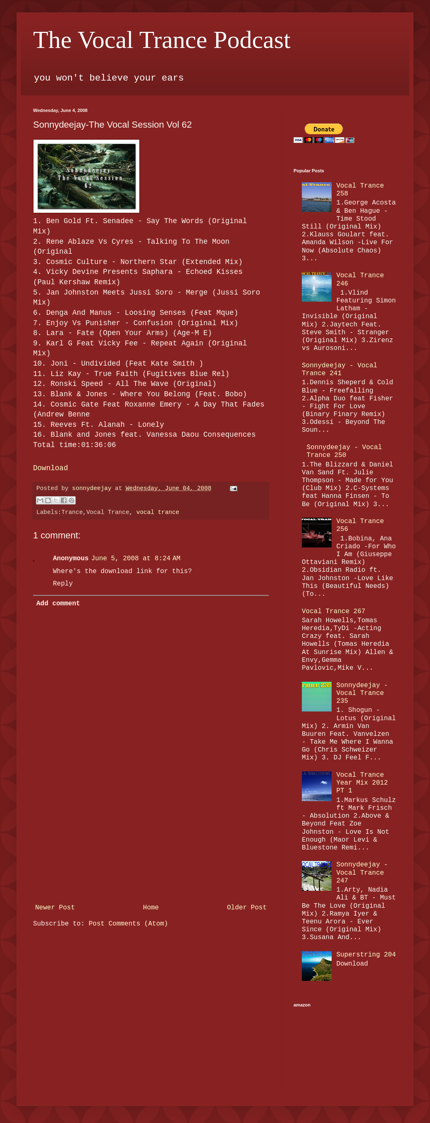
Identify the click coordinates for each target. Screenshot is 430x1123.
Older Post (247, 907)
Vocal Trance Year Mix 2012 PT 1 (362, 783)
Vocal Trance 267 (334, 611)
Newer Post (55, 907)
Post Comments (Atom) (128, 924)
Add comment (58, 603)
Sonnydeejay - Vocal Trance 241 (339, 369)
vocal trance (157, 512)
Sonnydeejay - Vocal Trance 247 (362, 872)
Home (151, 907)
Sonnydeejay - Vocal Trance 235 (362, 693)
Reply (63, 584)
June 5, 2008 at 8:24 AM (135, 558)
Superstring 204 (366, 955)
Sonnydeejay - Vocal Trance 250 (344, 451)
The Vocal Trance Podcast (162, 39)
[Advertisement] (151, 848)
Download (50, 468)
